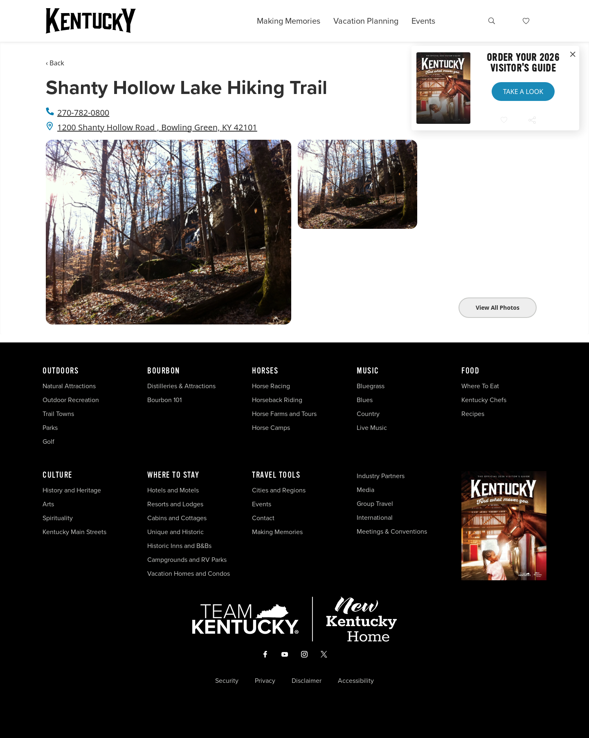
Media (365, 489)
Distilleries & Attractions (181, 386)
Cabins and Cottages (177, 518)
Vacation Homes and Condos (188, 573)
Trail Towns (58, 413)
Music (368, 371)
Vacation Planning (365, 21)
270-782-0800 (83, 112)
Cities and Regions (279, 490)
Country (368, 413)
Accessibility (356, 681)
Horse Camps (271, 427)
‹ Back (55, 62)
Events (423, 21)
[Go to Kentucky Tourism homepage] (91, 21)
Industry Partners (381, 476)
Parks (50, 427)
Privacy (265, 681)
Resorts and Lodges (175, 504)
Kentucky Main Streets (74, 532)
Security (226, 681)
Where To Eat (480, 386)
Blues (365, 400)
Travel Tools (276, 475)
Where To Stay (173, 475)
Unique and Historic (175, 532)
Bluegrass (370, 386)
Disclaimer (306, 681)
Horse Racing (271, 386)
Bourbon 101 (164, 400)
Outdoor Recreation (71, 400)
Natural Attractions (69, 386)
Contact (263, 518)
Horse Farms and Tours (284, 413)
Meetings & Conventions (392, 531)
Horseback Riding (277, 400)
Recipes (473, 413)
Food (470, 371)
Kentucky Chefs (483, 400)
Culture (57, 475)
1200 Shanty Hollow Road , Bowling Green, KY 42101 (157, 127)
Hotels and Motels (173, 490)
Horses (265, 371)
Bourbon (163, 371)
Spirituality (58, 518)
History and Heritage (73, 490)
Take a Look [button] (523, 91)
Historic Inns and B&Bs (179, 545)
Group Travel (375, 503)
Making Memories (288, 21)
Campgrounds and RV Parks (187, 559)
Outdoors (61, 371)
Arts (48, 504)
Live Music (372, 427)
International (375, 517)
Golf (48, 441)
